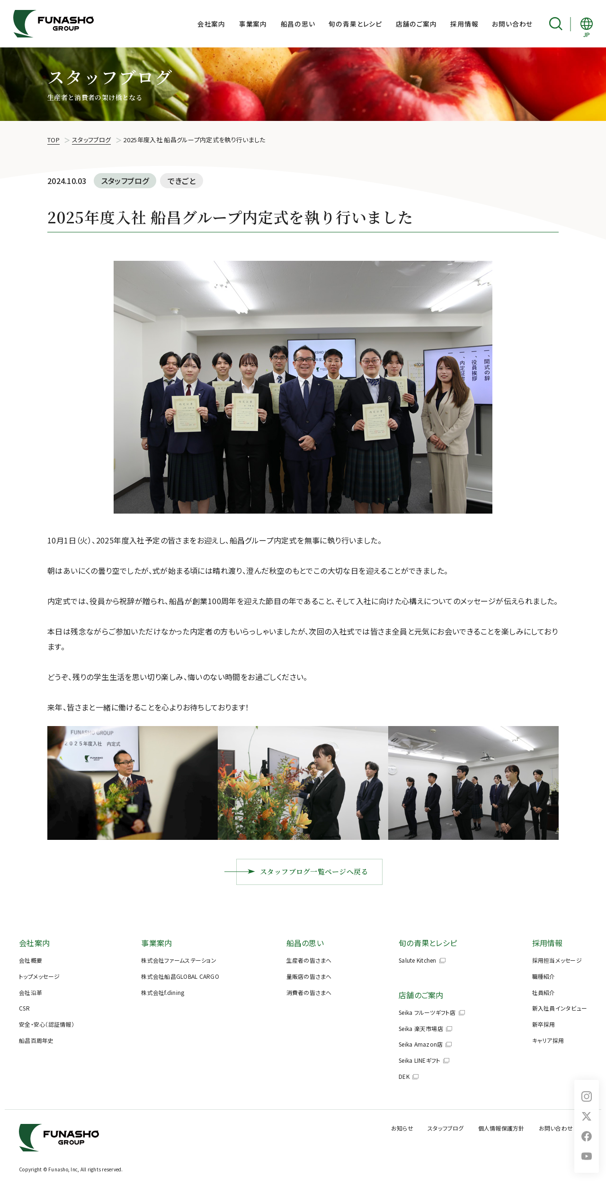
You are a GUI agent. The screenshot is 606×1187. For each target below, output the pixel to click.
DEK (404, 1076)
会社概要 (30, 960)
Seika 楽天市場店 (421, 1028)
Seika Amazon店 (421, 1044)
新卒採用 (543, 1024)
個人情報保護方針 (501, 1128)
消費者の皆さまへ (309, 992)
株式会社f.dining (162, 992)
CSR (24, 1008)
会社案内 (211, 23)
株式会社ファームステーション (178, 960)
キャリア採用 (548, 1040)
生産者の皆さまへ (309, 960)
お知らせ (402, 1128)
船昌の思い (298, 23)
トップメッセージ (39, 976)
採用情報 (464, 23)
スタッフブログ (91, 139)
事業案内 (253, 23)
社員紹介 (543, 992)
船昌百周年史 (36, 1040)
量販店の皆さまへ (309, 976)
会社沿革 (30, 992)
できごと (182, 180)
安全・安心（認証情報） (46, 1024)
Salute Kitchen (418, 960)
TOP (53, 139)
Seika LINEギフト (419, 1060)
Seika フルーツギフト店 (427, 1012)
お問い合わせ (512, 23)
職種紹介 (543, 976)
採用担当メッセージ (557, 960)
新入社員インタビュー (560, 1008)
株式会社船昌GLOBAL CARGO (180, 976)
